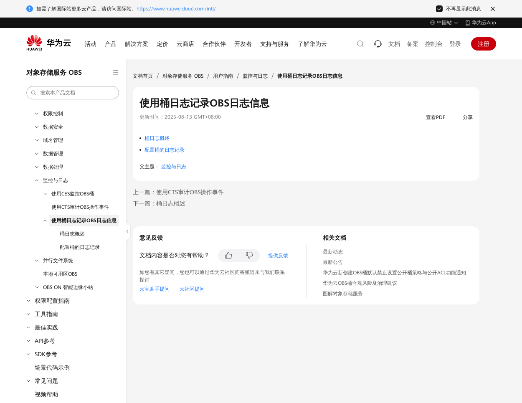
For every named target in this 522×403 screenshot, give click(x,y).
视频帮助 (46, 394)
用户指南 (223, 76)
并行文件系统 (58, 261)
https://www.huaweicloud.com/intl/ (176, 9)
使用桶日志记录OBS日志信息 (84, 220)
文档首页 (143, 76)
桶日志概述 (72, 234)
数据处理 (53, 167)
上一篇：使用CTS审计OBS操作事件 (178, 192)
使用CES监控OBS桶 (72, 194)
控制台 (434, 44)
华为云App (484, 22)
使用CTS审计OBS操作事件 (80, 207)
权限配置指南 (52, 300)
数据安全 (53, 127)
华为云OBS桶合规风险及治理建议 (360, 283)
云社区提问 (192, 289)
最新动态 (333, 252)
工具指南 (46, 314)
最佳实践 (46, 327)
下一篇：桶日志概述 (159, 203)
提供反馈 (278, 256)
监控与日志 (55, 180)
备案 (412, 44)
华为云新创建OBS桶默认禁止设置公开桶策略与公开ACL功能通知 (394, 273)
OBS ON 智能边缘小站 (68, 287)
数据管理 (53, 154)
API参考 (45, 340)
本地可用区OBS (60, 274)
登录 (455, 44)
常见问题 (46, 381)
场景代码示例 (52, 367)
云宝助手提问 (154, 289)
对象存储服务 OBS (182, 76)
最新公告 (333, 262)
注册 (483, 44)
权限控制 (53, 114)
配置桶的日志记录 (80, 247)
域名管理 (53, 140)
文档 (394, 44)
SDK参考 (46, 354)
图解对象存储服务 (343, 294)
